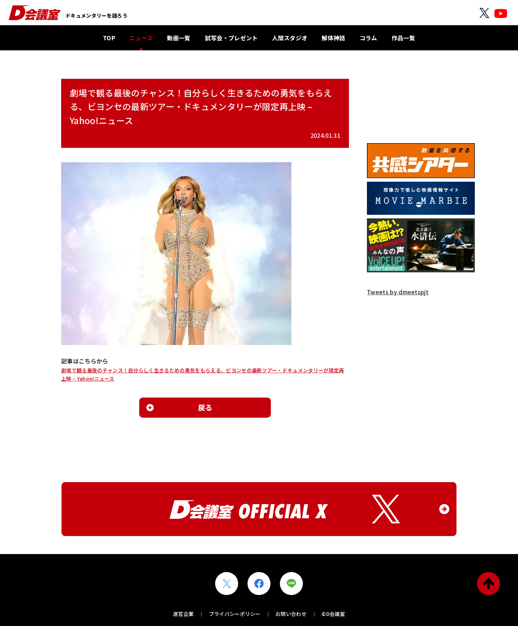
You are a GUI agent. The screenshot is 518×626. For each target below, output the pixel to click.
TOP (109, 37)
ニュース (141, 37)
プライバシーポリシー (234, 613)
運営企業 (183, 613)
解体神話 (333, 37)
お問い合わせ (291, 613)
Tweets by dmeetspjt (397, 291)
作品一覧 (403, 37)
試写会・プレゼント (231, 37)
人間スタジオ (289, 37)
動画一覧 (178, 37)
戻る (205, 407)
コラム (368, 37)
